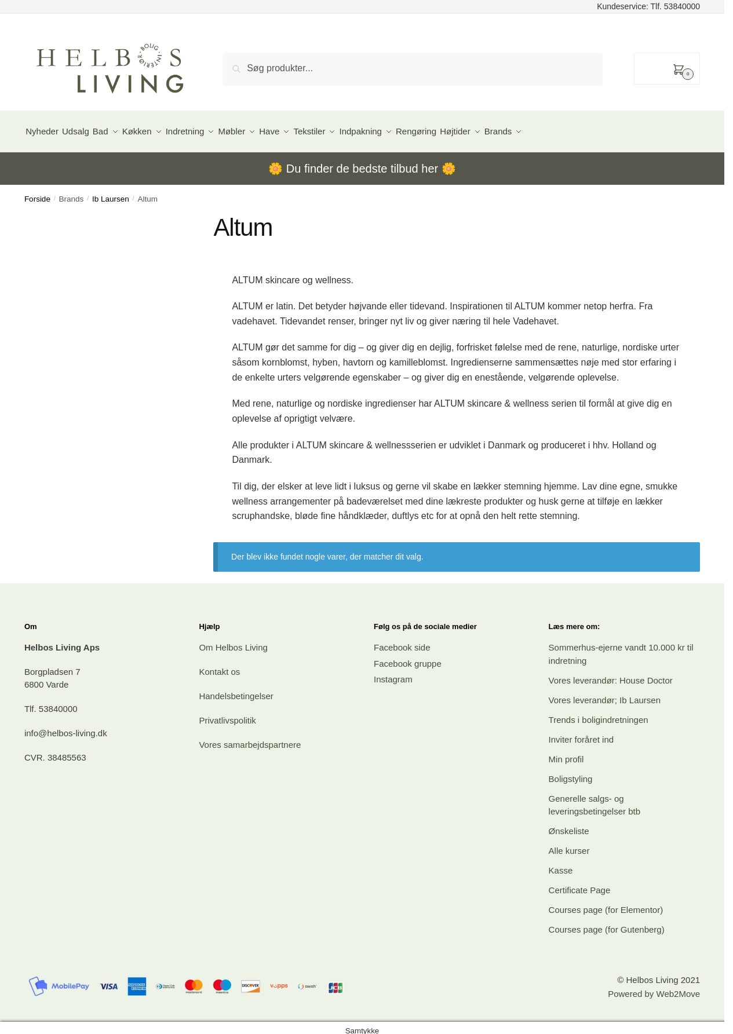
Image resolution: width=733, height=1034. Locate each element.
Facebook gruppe (408, 657)
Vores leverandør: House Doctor (611, 673)
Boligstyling (571, 772)
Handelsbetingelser (236, 690)
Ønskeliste (569, 825)
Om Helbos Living (233, 641)
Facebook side (402, 641)
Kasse (561, 864)
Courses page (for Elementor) (606, 903)
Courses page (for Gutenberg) (607, 923)
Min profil (566, 752)
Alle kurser (569, 844)
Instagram (393, 673)
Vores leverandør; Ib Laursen (605, 693)
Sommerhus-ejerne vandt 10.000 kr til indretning (621, 647)
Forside (37, 192)
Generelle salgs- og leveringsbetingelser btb (594, 798)
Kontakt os (219, 665)
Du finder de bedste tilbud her (362, 162)
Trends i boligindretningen (598, 713)
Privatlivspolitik (227, 714)
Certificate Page (580, 884)
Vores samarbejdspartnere (250, 738)
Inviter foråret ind (581, 732)
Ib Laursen (110, 192)
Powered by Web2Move (654, 987)
